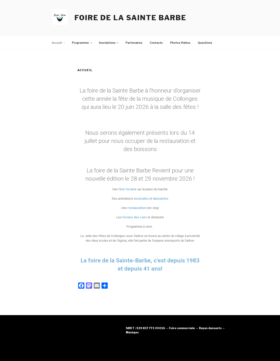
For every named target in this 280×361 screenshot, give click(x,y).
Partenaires (134, 42)
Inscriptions (109, 42)
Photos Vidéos (180, 42)
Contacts (156, 42)
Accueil (59, 42)
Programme (82, 42)
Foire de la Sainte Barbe (130, 17)
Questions (205, 42)
